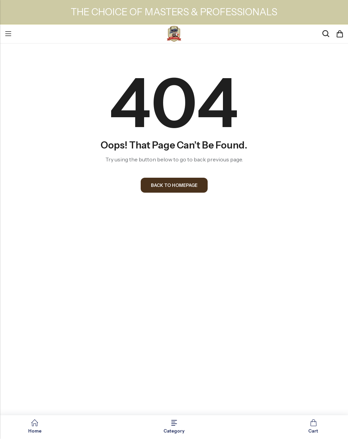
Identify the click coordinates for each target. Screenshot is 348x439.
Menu (8, 34)
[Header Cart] (339, 34)
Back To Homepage (174, 185)
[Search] (325, 34)
